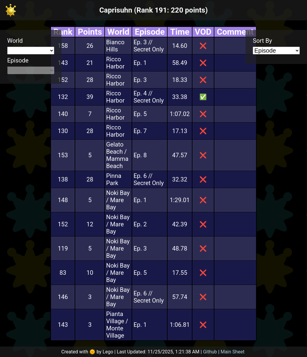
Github (210, 352)
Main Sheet (233, 352)
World (15, 40)
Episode (17, 60)
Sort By (262, 40)
